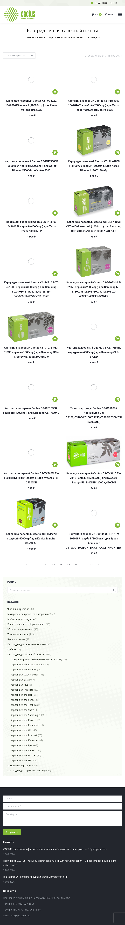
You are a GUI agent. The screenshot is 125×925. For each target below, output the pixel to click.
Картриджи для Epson (23, 745)
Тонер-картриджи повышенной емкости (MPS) (36, 659)
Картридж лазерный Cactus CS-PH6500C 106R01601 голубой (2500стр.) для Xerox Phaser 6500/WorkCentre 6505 (94, 105)
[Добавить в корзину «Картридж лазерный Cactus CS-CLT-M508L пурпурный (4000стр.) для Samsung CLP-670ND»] (117, 338)
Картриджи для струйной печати (25, 770)
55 (68, 564)
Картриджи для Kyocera (24, 740)
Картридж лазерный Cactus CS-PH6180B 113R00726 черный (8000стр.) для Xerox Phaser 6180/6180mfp (94, 166)
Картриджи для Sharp (22, 709)
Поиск (114, 590)
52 (46, 564)
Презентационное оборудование (25, 624)
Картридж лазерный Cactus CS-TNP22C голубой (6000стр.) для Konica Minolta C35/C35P (31, 538)
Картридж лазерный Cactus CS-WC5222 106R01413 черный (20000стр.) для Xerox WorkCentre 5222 (31, 105)
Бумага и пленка (16, 639)
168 (90, 564)
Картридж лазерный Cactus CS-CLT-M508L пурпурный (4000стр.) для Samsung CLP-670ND (94, 352)
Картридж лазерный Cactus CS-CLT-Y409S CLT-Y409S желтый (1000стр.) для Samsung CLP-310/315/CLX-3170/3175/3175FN (93, 226)
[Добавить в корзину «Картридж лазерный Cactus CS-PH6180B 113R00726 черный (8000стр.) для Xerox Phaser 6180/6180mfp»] (117, 152)
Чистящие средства (18, 608)
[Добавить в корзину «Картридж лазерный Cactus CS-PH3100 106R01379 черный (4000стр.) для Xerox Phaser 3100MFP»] (55, 213)
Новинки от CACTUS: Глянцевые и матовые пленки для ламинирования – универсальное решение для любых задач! (59, 863)
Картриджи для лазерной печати (25, 654)
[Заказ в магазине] (19, 55)
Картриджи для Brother (23, 755)
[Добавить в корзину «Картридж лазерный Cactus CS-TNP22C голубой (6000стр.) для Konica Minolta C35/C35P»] (55, 525)
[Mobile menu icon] (120, 14)
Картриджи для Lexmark (24, 735)
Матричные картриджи (20, 765)
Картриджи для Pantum (23, 669)
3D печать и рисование (20, 629)
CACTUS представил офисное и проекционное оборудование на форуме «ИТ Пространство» (55, 849)
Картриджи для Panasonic (25, 725)
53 (53, 564)
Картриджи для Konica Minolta (27, 664)
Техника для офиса (17, 634)
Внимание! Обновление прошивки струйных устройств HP (35, 876)
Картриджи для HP (21, 760)
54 (61, 564)
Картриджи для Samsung (24, 715)
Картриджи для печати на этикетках (27, 644)
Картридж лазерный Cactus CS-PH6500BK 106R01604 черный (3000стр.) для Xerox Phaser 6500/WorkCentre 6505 (31, 166)
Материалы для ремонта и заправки (27, 614)
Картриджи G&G (20, 679)
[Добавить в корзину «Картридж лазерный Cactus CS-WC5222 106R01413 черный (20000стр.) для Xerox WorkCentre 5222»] (55, 91)
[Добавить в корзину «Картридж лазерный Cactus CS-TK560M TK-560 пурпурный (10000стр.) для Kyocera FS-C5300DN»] (55, 464)
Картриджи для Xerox (22, 699)
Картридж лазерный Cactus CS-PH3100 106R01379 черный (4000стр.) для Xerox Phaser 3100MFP (31, 226)
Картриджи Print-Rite (22, 689)
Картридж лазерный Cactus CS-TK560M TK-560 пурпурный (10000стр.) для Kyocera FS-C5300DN (31, 478)
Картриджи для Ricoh (22, 720)
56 (76, 564)
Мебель (11, 649)
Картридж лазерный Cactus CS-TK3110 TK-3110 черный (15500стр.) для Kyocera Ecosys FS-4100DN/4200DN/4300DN (93, 478)
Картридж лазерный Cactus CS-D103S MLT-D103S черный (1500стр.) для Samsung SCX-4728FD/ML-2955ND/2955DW (31, 352)
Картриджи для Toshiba (24, 704)
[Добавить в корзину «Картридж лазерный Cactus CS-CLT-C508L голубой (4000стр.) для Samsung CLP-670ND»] (55, 399)
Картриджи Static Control (24, 674)
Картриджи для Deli (21, 694)
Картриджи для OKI (21, 730)
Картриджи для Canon (23, 750)
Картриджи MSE (19, 684)
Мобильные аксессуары (20, 619)
